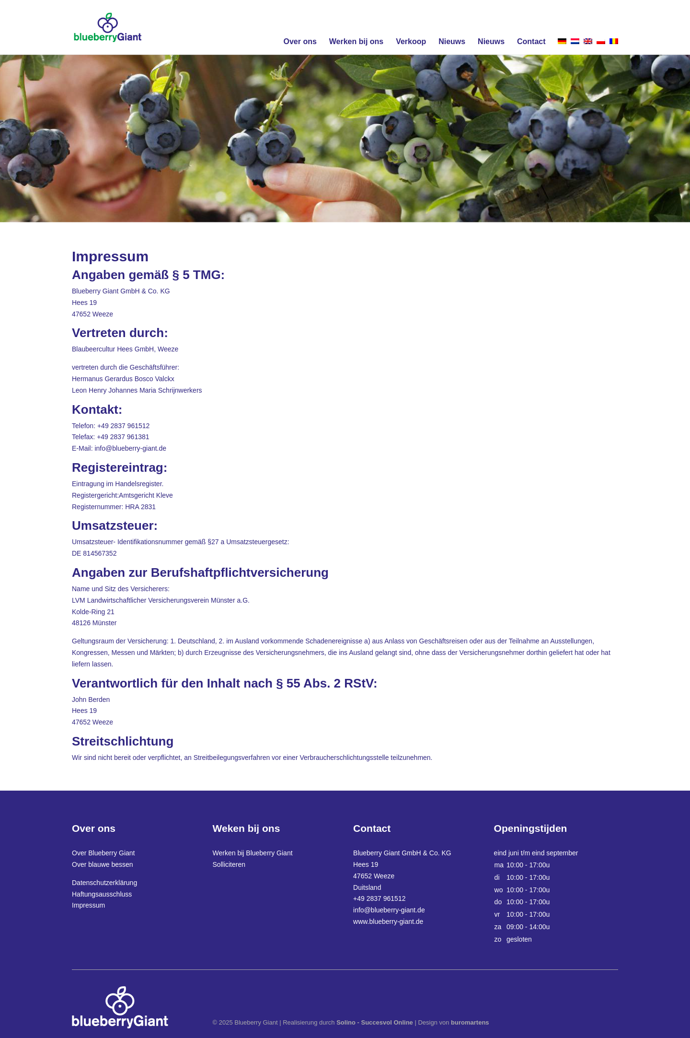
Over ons (299, 41)
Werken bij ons (356, 41)
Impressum (88, 905)
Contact (531, 41)
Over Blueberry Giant (103, 853)
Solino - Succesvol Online (374, 1022)
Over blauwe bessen (102, 864)
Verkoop (411, 41)
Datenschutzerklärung (104, 882)
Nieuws (451, 41)
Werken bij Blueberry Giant (253, 853)
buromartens (470, 1022)
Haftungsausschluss (102, 894)
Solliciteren (229, 864)
